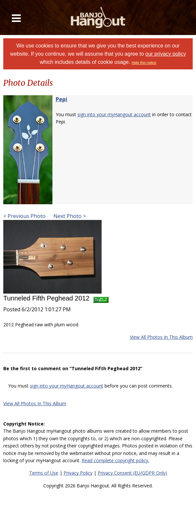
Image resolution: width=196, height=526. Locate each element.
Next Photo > (69, 216)
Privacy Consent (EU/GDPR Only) (132, 473)
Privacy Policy (78, 473)
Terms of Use (43, 473)
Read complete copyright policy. (115, 460)
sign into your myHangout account (114, 114)
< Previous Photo (24, 216)
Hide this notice (143, 62)
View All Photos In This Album (161, 337)
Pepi (61, 99)
